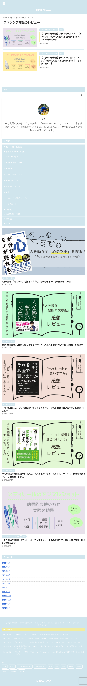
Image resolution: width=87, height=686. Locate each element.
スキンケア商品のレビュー (18, 198)
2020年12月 (6, 596)
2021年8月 (6, 575)
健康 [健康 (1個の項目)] (50, 666)
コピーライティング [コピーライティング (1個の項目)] (24, 666)
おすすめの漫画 (12, 157)
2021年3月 (6, 592)
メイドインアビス (13, 186)
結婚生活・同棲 (13, 214)
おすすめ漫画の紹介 (15, 151)
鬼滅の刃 (9, 169)
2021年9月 (6, 571)
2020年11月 (6, 600)
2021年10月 (6, 567)
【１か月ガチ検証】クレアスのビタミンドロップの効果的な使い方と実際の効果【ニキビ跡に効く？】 (61, 61)
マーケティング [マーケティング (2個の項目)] (40, 666)
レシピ (9, 209)
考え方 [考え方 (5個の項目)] (21, 671)
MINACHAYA (43, 10)
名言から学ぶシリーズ (15, 163)
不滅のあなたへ (12, 180)
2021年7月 (6, 579)
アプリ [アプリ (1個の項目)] (12, 666)
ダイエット (11, 204)
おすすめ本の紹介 (14, 147)
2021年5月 (6, 583)
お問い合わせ (76, 623)
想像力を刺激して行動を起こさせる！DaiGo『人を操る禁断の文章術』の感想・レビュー (42, 345)
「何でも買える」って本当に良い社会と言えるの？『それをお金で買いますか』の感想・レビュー (49, 642)
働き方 (9, 219)
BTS (8, 223)
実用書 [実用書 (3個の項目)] (71, 666)
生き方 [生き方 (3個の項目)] (5, 671)
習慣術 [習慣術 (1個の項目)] (13, 671)
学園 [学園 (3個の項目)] (63, 666)
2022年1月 (6, 563)
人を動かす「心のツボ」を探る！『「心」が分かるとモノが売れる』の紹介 (36, 281)
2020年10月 (6, 604)
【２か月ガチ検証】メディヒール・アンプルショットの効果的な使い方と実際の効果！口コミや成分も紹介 (61, 37)
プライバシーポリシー (43, 625)
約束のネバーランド (14, 174)
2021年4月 (6, 588)
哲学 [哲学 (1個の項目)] (57, 666)
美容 (7, 192)
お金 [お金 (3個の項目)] (4, 666)
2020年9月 (6, 608)
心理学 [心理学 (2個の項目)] (79, 666)
